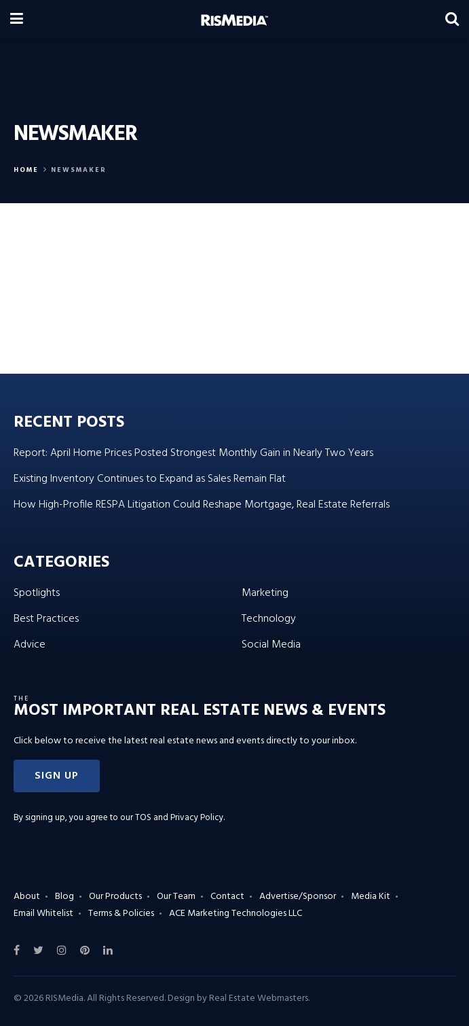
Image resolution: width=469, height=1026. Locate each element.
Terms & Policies (121, 913)
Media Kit (370, 896)
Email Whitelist (43, 913)
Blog (64, 896)
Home (26, 169)
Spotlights (37, 593)
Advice (29, 645)
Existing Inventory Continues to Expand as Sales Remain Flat (150, 479)
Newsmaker (79, 169)
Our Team (176, 896)
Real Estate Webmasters (258, 998)
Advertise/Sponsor (297, 896)
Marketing (265, 593)
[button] (57, 776)
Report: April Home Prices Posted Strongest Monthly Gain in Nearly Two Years (193, 453)
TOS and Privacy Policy (179, 818)
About (27, 896)
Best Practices (46, 619)
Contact (227, 896)
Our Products (115, 896)
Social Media (271, 645)
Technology (269, 619)
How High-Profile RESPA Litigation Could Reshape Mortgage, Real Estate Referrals (202, 505)
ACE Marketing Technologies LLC (235, 913)
